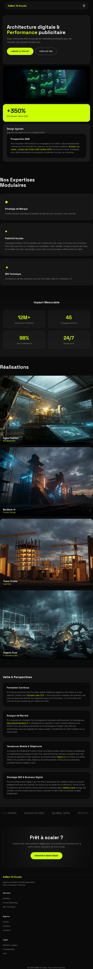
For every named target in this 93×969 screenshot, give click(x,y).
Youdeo (66, 246)
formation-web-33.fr (35, 695)
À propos (6, 926)
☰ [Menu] (84, 6)
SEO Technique (9, 907)
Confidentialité (9, 949)
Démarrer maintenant (46, 855)
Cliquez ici (61, 757)
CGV (5, 954)
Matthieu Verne (69, 788)
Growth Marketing (10, 903)
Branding (6, 898)
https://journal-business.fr (17, 723)
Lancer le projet (20, 51)
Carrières (6, 930)
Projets (6, 922)
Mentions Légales (10, 945)
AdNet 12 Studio (17, 5)
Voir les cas (46, 51)
